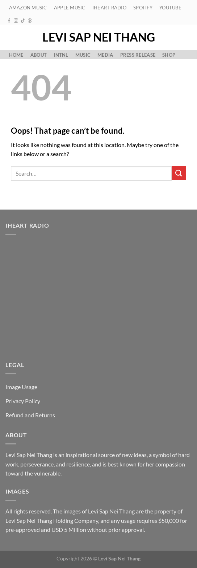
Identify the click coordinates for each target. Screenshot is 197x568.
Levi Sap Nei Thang (98, 37)
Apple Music (69, 7)
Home (16, 55)
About (38, 55)
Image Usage (21, 386)
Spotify (142, 7)
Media (105, 55)
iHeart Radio (109, 7)
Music (83, 55)
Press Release (137, 55)
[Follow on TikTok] (23, 20)
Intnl (61, 55)
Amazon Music (28, 7)
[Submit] (179, 173)
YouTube (170, 7)
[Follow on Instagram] (16, 20)
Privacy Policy (22, 400)
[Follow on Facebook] (9, 20)
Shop (168, 55)
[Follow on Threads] (30, 20)
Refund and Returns (30, 415)
